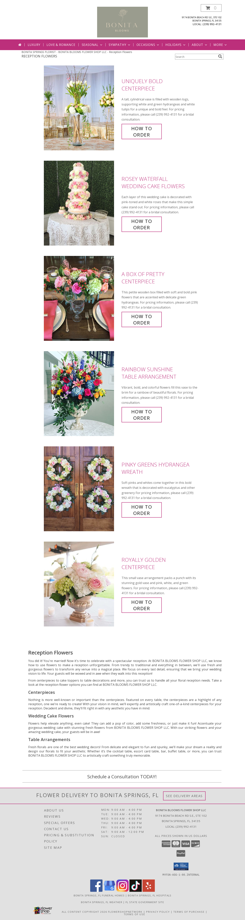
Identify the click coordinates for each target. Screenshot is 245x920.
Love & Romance (61, 45)
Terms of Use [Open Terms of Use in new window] (134, 914)
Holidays (175, 45)
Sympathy (120, 45)
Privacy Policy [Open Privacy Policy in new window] (158, 911)
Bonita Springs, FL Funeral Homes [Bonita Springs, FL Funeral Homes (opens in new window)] (99, 895)
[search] (220, 56)
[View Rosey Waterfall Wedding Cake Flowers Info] (82, 203)
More (220, 45)
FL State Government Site (145, 902)
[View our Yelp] (148, 890)
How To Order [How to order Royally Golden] (141, 605)
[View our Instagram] (122, 890)
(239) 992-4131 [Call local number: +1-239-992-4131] (212, 24)
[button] (211, 8)
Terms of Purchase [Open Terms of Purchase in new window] (189, 911)
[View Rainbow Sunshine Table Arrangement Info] (82, 393)
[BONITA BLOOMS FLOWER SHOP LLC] (122, 22)
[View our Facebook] (96, 890)
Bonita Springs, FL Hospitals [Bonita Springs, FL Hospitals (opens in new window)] (149, 895)
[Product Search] (195, 56)
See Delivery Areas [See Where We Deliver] (184, 796)
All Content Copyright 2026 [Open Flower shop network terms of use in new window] (84, 911)
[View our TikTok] (135, 890)
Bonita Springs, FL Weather (101, 902)
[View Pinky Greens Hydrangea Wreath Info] (82, 489)
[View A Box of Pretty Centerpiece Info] (82, 298)
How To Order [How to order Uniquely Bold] (141, 131)
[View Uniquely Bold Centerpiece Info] (82, 108)
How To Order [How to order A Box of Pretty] (141, 319)
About (200, 45)
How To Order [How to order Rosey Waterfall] (141, 224)
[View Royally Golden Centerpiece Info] (82, 584)
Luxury (34, 45)
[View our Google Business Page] (109, 890)
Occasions (148, 45)
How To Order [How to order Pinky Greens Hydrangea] (141, 510)
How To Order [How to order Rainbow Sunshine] (141, 414)
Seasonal (92, 45)
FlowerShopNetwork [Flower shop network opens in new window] (125, 911)
